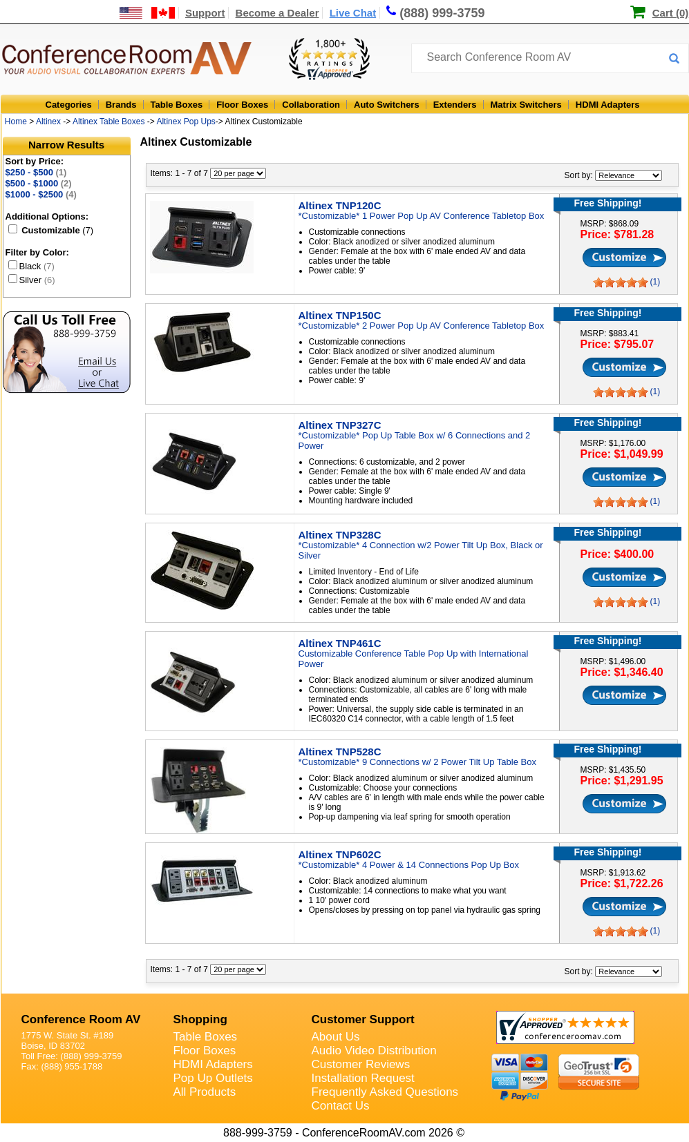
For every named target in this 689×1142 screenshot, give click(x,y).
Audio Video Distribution (374, 1050)
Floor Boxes (242, 104)
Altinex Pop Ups (185, 121)
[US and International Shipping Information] (147, 13)
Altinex (48, 121)
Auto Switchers (386, 104)
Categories (69, 104)
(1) (655, 282)
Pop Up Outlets (213, 1078)
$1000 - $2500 (41, 194)
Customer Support (363, 1019)
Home (16, 121)
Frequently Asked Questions (385, 1092)
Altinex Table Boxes (109, 121)
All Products (204, 1092)
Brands (121, 104)
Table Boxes (177, 104)
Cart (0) (670, 13)
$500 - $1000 (39, 183)
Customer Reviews (361, 1064)
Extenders (455, 104)
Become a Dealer (277, 13)
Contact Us (341, 1105)
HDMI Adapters (608, 104)
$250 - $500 (36, 172)
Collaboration (311, 104)
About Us (336, 1036)
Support (205, 13)
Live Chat (353, 13)
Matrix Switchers (526, 104)
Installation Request (363, 1078)
